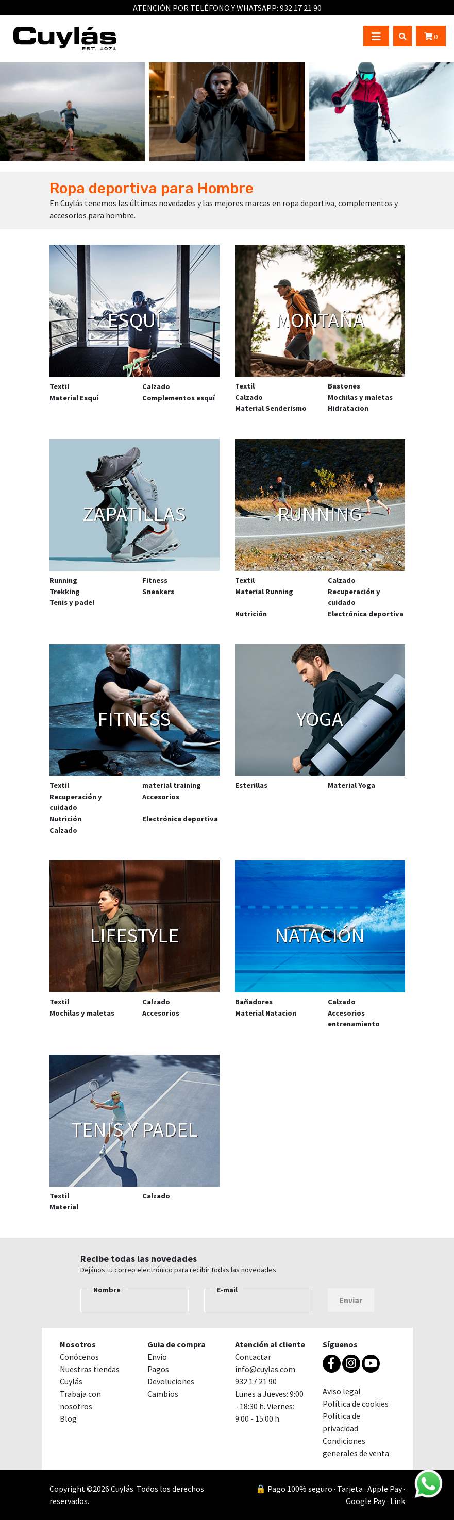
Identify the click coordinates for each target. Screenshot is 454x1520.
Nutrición (251, 613)
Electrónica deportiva (365, 613)
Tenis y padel (71, 602)
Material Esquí (73, 397)
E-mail (227, 1289)
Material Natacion (265, 1013)
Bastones (344, 386)
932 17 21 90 (301, 8)
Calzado (156, 386)
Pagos (158, 1369)
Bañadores (254, 1001)
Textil (59, 386)
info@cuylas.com (265, 1369)
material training (171, 785)
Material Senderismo (271, 408)
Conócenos (79, 1357)
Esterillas (251, 785)
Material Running (264, 591)
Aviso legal (342, 1391)
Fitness (154, 580)
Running (63, 580)
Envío (157, 1357)
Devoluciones (170, 1381)
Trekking (64, 591)
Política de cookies (356, 1403)
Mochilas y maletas (360, 397)
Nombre (107, 1289)
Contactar (253, 1357)
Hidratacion (348, 408)
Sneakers (158, 591)
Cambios (162, 1394)
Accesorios (160, 796)
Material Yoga (351, 785)
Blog (68, 1418)
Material (63, 1206)
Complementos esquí (178, 397)
